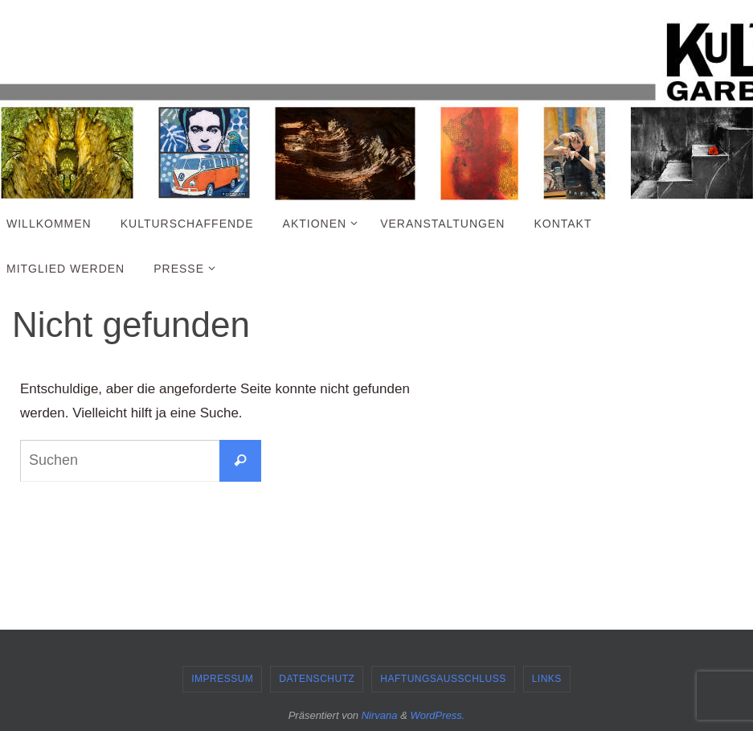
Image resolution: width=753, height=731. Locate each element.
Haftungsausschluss (442, 678)
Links (547, 678)
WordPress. (437, 715)
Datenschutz (316, 678)
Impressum (222, 678)
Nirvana (380, 715)
